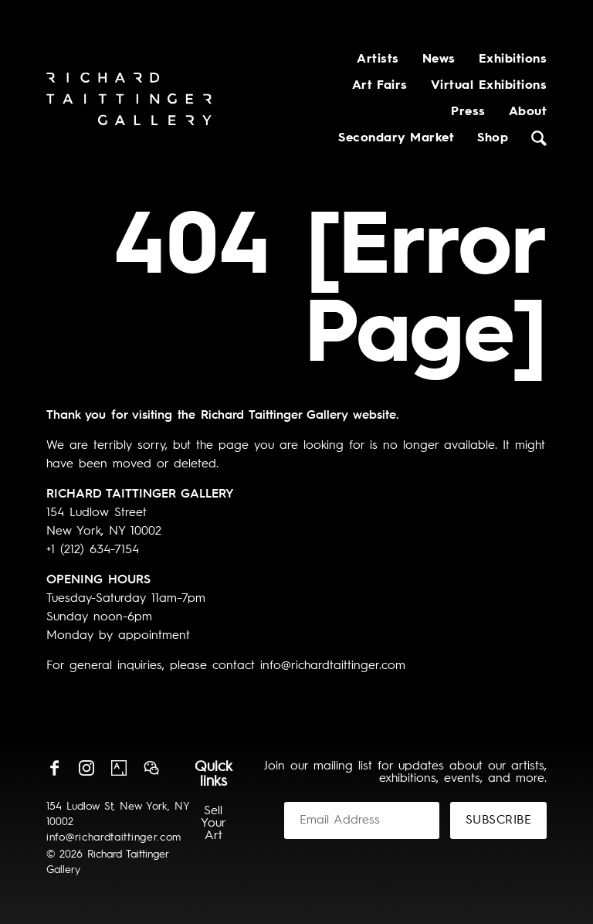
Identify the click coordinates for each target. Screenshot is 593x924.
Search (539, 138)
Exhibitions (513, 59)
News (439, 59)
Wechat (151, 768)
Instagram (86, 768)
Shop (492, 138)
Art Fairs (380, 86)
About (528, 112)
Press (468, 112)
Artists (377, 59)
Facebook (54, 768)
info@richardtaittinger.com (113, 837)
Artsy (119, 768)
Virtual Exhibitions (489, 86)
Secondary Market (396, 138)
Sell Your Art (213, 823)
